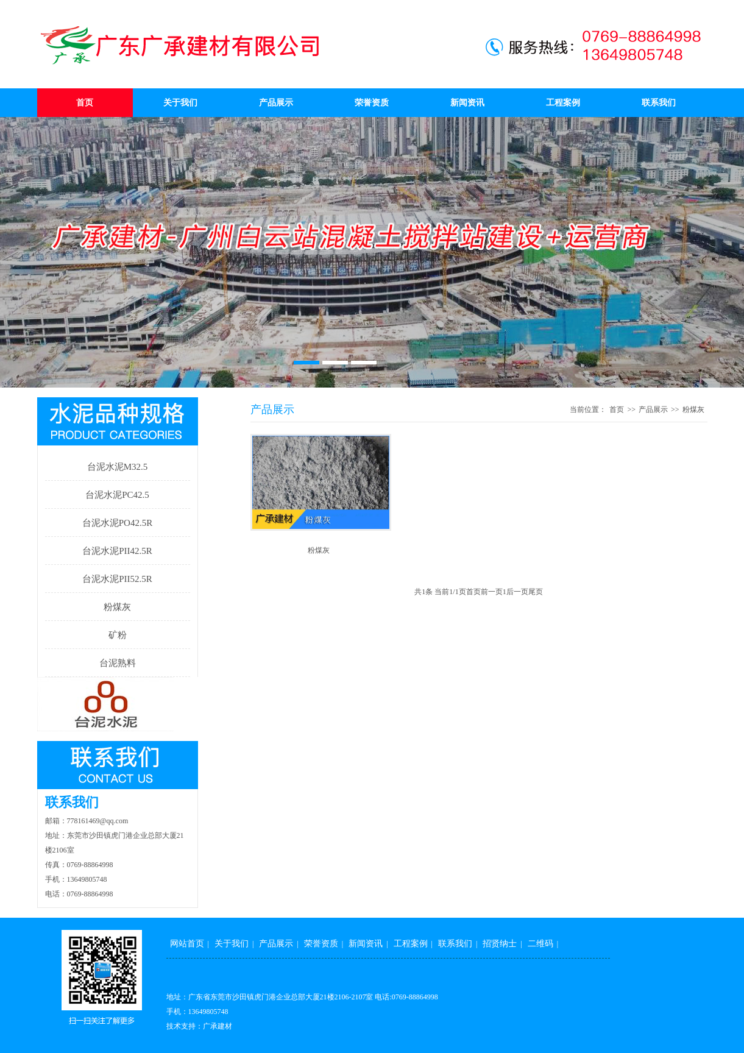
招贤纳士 (500, 943)
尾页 (535, 591)
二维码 (540, 943)
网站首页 (187, 943)
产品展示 (276, 102)
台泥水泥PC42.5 (117, 495)
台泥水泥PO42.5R (117, 523)
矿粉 (117, 635)
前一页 (492, 591)
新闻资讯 (467, 102)
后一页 (517, 591)
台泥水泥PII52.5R (117, 579)
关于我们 (180, 102)
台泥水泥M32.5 (117, 467)
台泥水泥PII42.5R (117, 551)
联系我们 (659, 102)
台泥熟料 (117, 663)
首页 (84, 102)
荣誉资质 (372, 102)
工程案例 (563, 102)
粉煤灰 (117, 607)
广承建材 (217, 1026)
